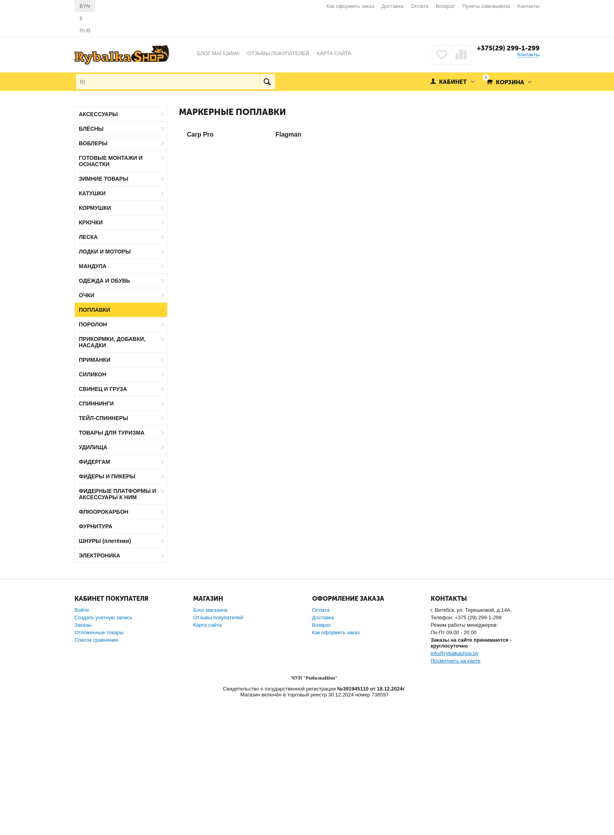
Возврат (445, 6)
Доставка (392, 6)
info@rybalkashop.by (455, 788)
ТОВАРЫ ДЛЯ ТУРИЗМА (112, 433)
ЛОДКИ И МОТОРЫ (105, 251)
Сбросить (152, 679)
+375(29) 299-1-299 (508, 48)
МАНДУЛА (92, 266)
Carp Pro (200, 134)
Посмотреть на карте (455, 796)
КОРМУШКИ (95, 208)
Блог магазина (210, 745)
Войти (81, 745)
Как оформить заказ (350, 6)
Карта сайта (207, 760)
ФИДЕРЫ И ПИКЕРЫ (107, 476)
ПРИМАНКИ (94, 360)
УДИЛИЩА (93, 447)
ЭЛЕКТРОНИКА (99, 555)
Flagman (288, 134)
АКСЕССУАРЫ (98, 114)
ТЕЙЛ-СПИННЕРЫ (103, 418)
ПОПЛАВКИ (94, 310)
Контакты (528, 6)
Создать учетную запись (103, 752)
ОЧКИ (86, 295)
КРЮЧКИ (91, 222)
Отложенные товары (99, 767)
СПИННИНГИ (96, 403)
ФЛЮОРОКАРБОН (103, 512)
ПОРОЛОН (93, 324)
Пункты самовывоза (486, 6)
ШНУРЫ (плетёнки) (105, 541)
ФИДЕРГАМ (94, 462)
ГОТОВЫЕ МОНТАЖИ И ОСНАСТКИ (111, 161)
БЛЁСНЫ (91, 129)
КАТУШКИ (92, 193)
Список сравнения (96, 775)
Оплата (420, 6)
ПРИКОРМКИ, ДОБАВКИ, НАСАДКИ (112, 342)
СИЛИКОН (92, 374)
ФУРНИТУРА (95, 526)
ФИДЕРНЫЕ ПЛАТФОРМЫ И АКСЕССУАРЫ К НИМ (117, 494)
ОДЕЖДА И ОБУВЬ (104, 281)
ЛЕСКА (88, 237)
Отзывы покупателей (218, 752)
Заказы (82, 760)
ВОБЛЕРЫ (93, 143)
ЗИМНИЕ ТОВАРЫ (103, 179)
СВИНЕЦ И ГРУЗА (103, 389)
